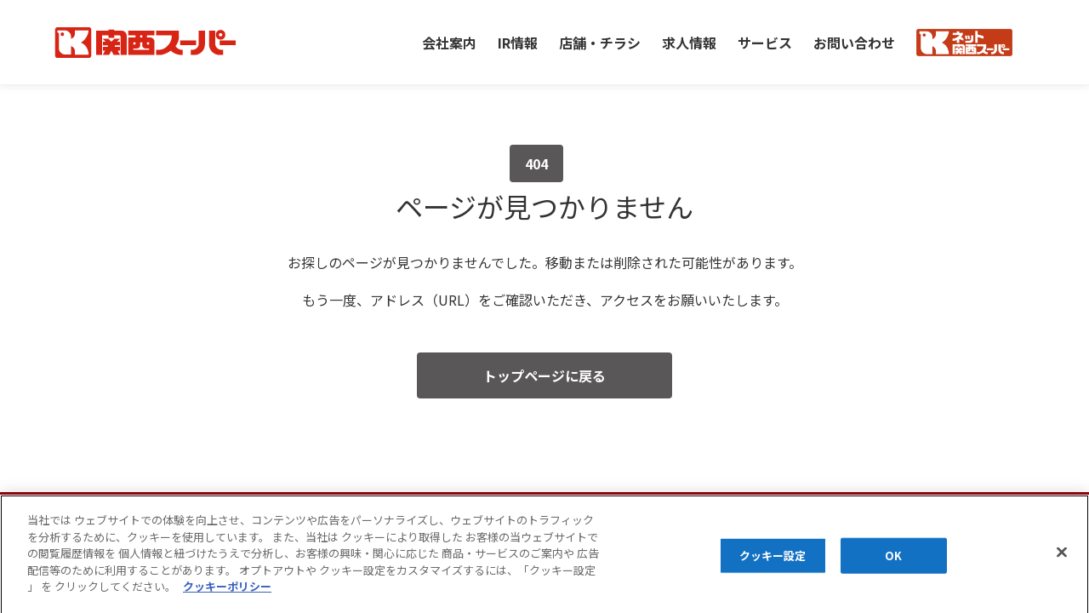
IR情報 (518, 42)
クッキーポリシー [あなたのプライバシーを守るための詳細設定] (227, 597)
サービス (765, 42)
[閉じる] (1061, 562)
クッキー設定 (773, 567)
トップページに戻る (544, 375)
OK (893, 567)
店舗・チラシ (600, 42)
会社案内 (449, 42)
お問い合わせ (854, 42)
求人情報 (689, 42)
